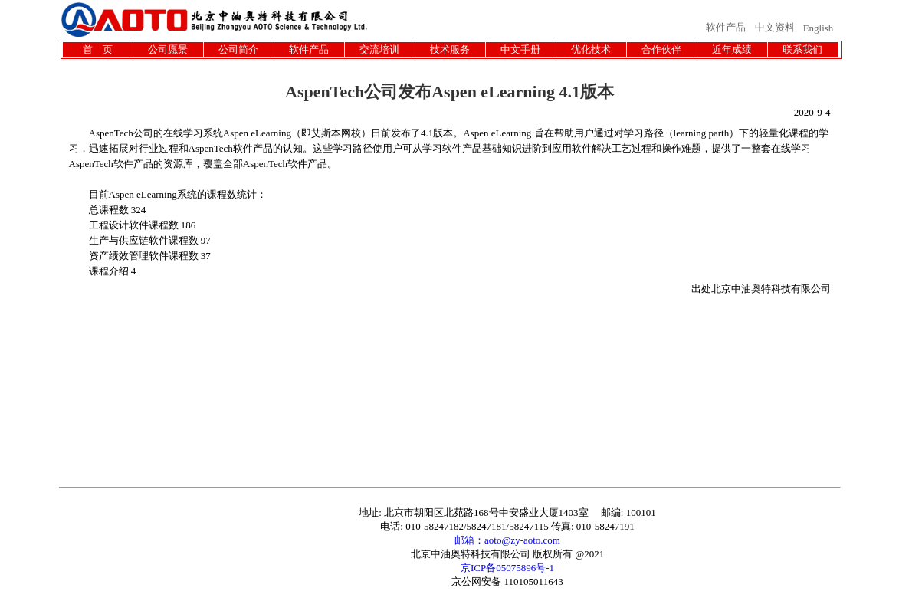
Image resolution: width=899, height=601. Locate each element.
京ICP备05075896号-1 (507, 567)
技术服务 (450, 49)
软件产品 (726, 27)
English (818, 28)
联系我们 (802, 49)
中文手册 (520, 49)
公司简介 (238, 49)
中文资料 (775, 27)
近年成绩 (732, 49)
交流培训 (379, 49)
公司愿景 (168, 49)
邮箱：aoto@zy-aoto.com (507, 540)
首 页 (98, 49)
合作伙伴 (661, 49)
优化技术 (591, 49)
